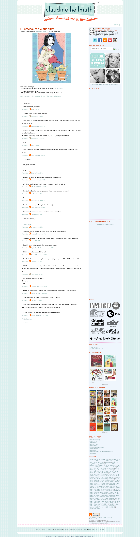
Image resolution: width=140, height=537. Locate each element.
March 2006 (93, 462)
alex (32, 145)
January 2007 (94, 467)
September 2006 (110, 464)
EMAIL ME (94, 347)
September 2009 (99, 480)
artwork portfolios (41, 529)
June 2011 (104, 489)
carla (32, 241)
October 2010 (94, 486)
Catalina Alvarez (36, 286)
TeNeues (59, 88)
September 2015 (95, 508)
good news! (93, 442)
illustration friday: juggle (97, 447)
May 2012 (112, 493)
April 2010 (105, 483)
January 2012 (108, 492)
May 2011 (97, 489)
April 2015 (112, 507)
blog (85, 529)
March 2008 (97, 473)
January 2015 (94, 507)
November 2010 (104, 486)
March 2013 (112, 498)
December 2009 (98, 481)
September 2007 (99, 470)
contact (97, 529)
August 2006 (100, 464)
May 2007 (97, 468)
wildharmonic (35, 126)
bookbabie (34, 194)
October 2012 (94, 496)
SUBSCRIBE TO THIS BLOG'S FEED (100, 517)
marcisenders (35, 201)
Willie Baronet (35, 207)
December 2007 (98, 471)
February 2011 (103, 487)
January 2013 (94, 498)
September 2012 (114, 495)
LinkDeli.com (93, 383)
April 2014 (105, 504)
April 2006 (101, 462)
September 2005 (95, 459)
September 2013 (99, 501)
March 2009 (112, 477)
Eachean (33, 261)
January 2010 (108, 481)
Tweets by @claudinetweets (105, 224)
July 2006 (92, 464)
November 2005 (115, 459)
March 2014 (97, 504)
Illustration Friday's (41, 31)
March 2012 (97, 493)
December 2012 (114, 496)
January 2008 (108, 471)
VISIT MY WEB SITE (97, 348)
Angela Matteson (36, 315)
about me (91, 529)
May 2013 (97, 499)
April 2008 (105, 473)
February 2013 (103, 498)
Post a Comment (27, 319)
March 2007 (112, 467)
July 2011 (111, 489)
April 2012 (105, 493)
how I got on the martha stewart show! (101, 451)
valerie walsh (35, 180)
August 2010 (104, 484)
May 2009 (97, 478)
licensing (50, 529)
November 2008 (104, 476)
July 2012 (96, 495)
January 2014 (108, 502)
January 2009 (94, 477)
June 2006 (115, 462)
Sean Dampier (35, 155)
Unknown (34, 227)
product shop (58, 529)
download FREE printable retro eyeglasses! (105, 84)
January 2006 (104, 461)
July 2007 (111, 468)
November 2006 (104, 465)
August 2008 (104, 474)
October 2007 (109, 470)
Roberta (33, 214)
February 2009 (103, 477)
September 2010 (114, 484)
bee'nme (33, 300)
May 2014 (112, 504)
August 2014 (104, 505)
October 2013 (109, 501)
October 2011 (109, 490)
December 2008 (114, 476)
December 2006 (114, 465)
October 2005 (105, 459)
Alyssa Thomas (35, 293)
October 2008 (94, 476)
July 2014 (96, 505)
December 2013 (98, 502)
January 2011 (94, 487)
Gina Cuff (34, 173)
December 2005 (94, 461)
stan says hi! (93, 441)
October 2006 (94, 465)
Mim (32, 109)
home (102, 529)
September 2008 (114, 474)
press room (79, 529)
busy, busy (93, 450)
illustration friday (29, 96)
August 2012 (104, 495)
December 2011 (98, 492)
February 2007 (103, 467)
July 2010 (96, 484)
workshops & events (69, 529)
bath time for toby (95, 439)
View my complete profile (103, 36)
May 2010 (112, 483)
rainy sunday (93, 445)
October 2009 (109, 480)
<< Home (25, 322)
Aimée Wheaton (36, 255)
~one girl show (26, 224)
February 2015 (103, 507)
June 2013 (104, 499)
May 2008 (112, 473)
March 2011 (112, 487)
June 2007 (104, 468)
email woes (93, 453)
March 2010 (97, 483)
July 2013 (111, 499)
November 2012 (104, 496)
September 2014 (114, 505)
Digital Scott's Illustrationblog (39, 248)
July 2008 (96, 474)
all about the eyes (95, 448)
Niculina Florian (36, 234)
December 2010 (114, 486)
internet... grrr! (94, 444)
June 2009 (104, 478)
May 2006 (108, 462)
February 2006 (114, 461)
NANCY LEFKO (36, 187)
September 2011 (99, 490)
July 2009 (111, 478)
